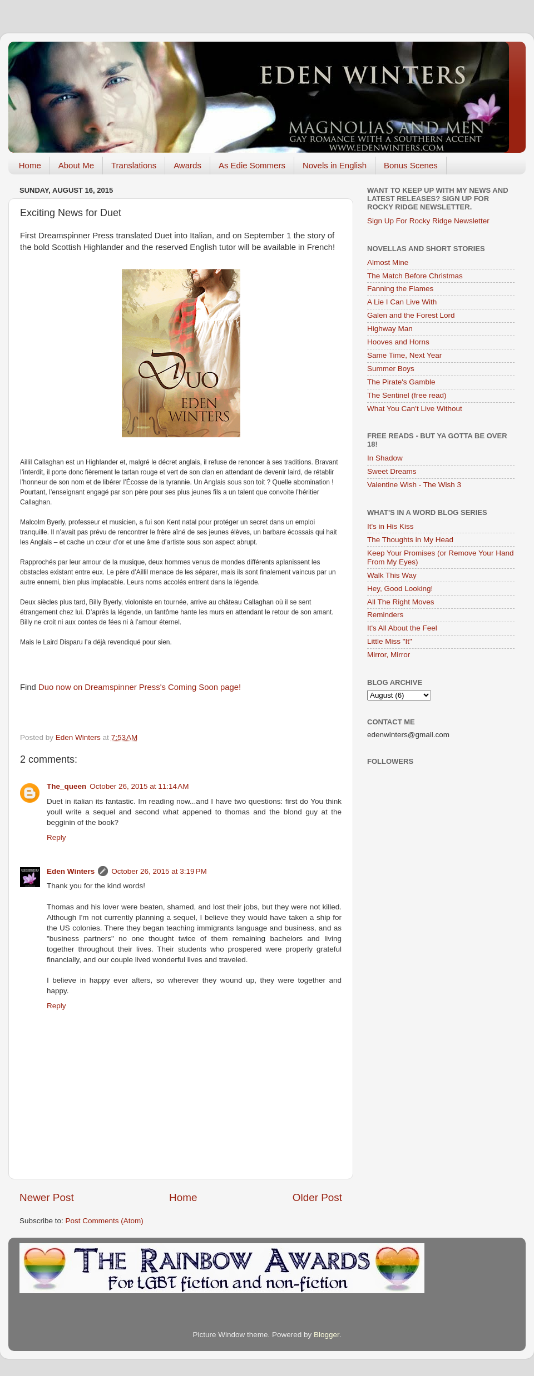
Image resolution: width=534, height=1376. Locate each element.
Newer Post (46, 1197)
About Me (76, 165)
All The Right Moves (400, 602)
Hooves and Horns (398, 342)
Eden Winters (71, 871)
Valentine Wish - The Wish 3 (414, 485)
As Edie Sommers (252, 165)
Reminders (385, 615)
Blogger (326, 1334)
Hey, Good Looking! (400, 588)
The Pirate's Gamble (401, 382)
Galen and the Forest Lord (411, 315)
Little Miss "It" (389, 641)
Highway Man (390, 328)
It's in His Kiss (390, 526)
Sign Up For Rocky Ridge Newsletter (428, 221)
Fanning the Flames (400, 288)
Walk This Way (392, 575)
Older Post (317, 1197)
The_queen (66, 786)
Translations (133, 165)
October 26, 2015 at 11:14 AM (139, 786)
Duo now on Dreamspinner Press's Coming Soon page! (138, 687)
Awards (187, 165)
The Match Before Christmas (415, 276)
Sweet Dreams (392, 471)
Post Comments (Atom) (105, 1221)
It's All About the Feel (402, 628)
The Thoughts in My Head (410, 540)
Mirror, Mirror (388, 655)
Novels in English (335, 165)
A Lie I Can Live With (402, 302)
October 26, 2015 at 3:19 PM (158, 871)
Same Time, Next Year (404, 355)
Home (30, 165)
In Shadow (385, 458)
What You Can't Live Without (414, 408)
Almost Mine (387, 262)
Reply (56, 837)
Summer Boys (390, 368)
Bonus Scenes (411, 165)
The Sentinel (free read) (407, 395)
